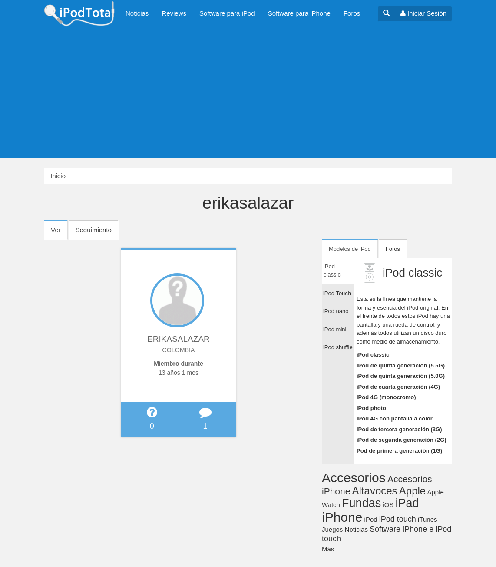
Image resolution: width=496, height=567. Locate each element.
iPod (370, 519)
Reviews (174, 13)
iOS (388, 504)
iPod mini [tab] (334, 329)
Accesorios (354, 477)
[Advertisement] (248, 92)
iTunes (427, 519)
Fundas (361, 503)
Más (328, 549)
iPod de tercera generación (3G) (399, 429)
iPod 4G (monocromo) (386, 397)
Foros (352, 13)
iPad (407, 503)
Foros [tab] (393, 249)
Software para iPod (227, 13)
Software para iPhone (299, 13)
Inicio (58, 176)
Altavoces (374, 491)
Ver (59, 232)
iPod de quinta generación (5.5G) (401, 365)
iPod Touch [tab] (337, 293)
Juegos (332, 529)
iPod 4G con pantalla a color (395, 418)
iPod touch (397, 519)
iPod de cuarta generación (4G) (398, 387)
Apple (412, 491)
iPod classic (373, 354)
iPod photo (371, 408)
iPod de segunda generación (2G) (401, 440)
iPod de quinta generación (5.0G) (401, 376)
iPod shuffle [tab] (338, 347)
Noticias (137, 13)
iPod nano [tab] (336, 311)
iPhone (342, 517)
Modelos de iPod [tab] (350, 249)
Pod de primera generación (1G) (399, 450)
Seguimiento (94, 229)
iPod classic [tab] (332, 270)
